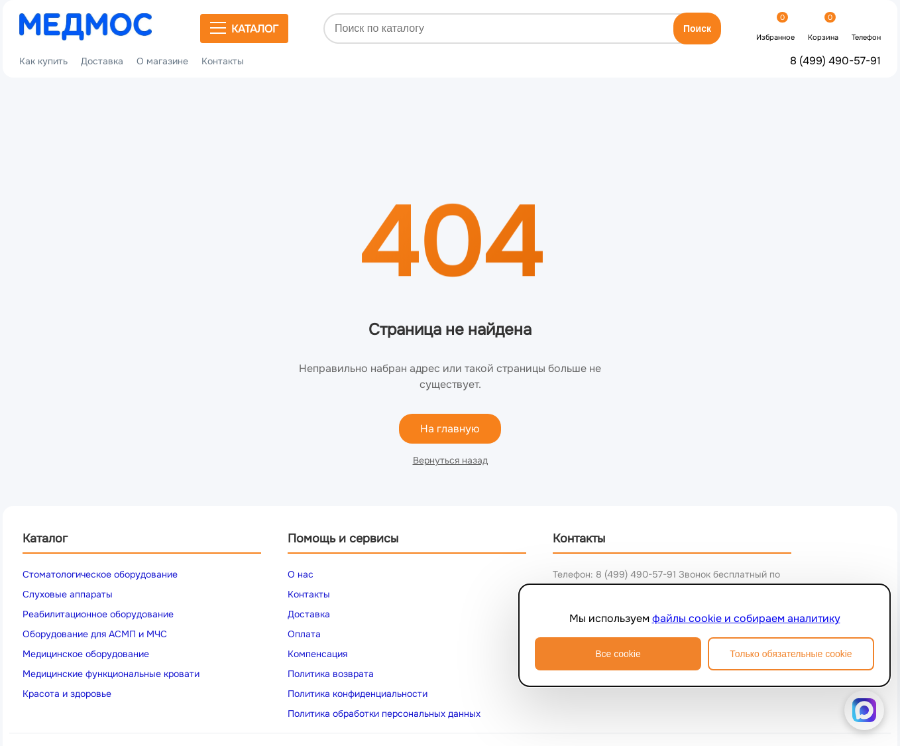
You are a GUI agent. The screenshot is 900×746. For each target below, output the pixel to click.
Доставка (102, 61)
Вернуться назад (450, 460)
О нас (300, 574)
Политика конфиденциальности (357, 694)
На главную (450, 429)
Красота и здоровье (67, 694)
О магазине (162, 61)
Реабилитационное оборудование (98, 614)
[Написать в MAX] (864, 710)
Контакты (222, 61)
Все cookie (617, 654)
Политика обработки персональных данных (384, 713)
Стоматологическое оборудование (100, 574)
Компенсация (317, 654)
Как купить (43, 61)
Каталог (244, 28)
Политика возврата (331, 674)
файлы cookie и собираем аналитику (746, 618)
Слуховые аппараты (68, 594)
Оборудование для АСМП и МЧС (95, 634)
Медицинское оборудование (86, 654)
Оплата (304, 634)
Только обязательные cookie (791, 654)
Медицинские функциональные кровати (111, 674)
